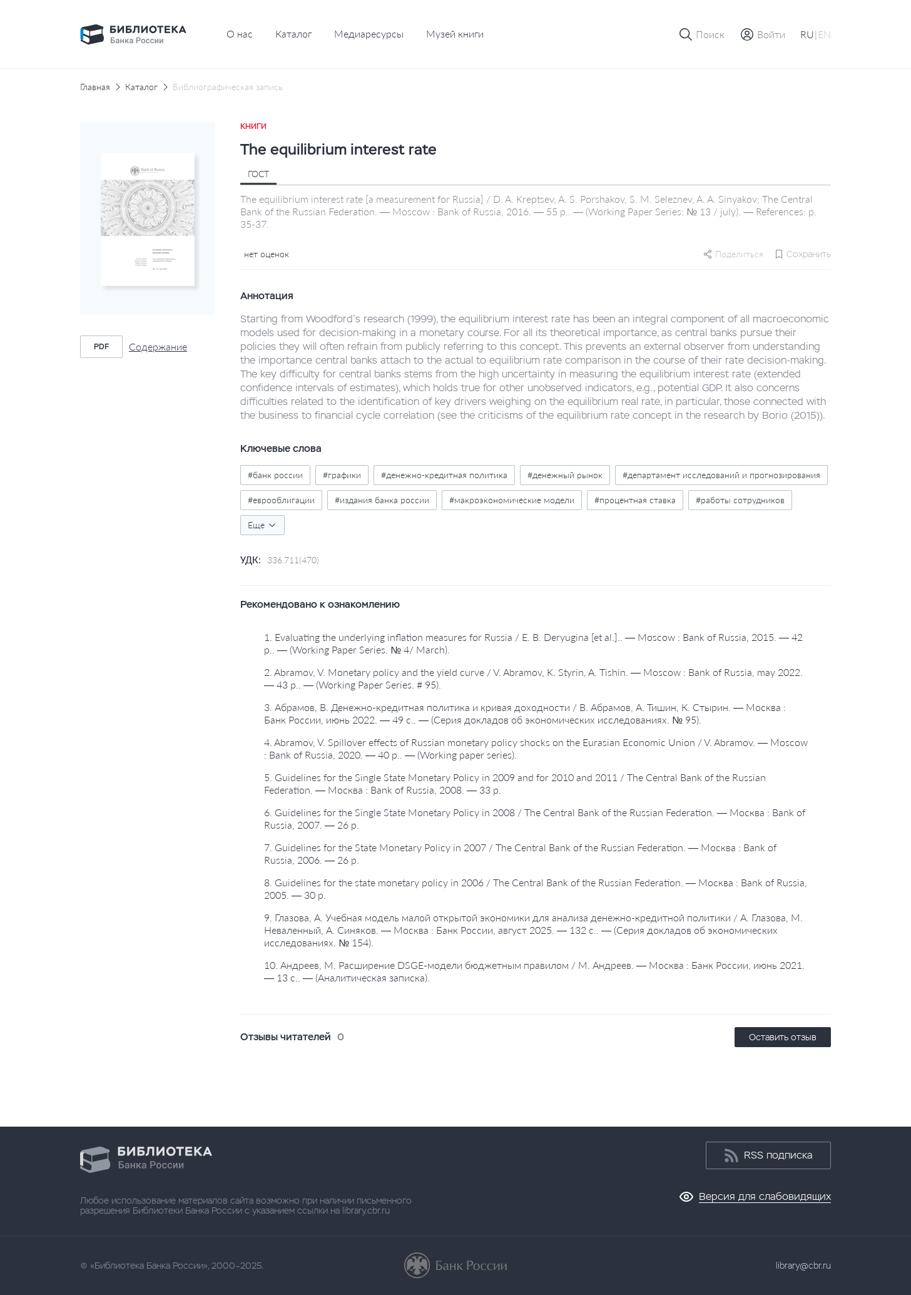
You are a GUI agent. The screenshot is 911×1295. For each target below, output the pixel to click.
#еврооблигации (281, 499)
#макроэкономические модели (511, 499)
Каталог (293, 33)
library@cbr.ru (803, 1265)
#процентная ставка (635, 499)
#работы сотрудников (740, 499)
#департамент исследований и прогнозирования (721, 474)
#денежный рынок (565, 474)
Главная (95, 87)
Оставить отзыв (783, 1037)
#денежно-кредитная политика (444, 474)
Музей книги (455, 33)
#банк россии (275, 474)
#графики (342, 474)
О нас (239, 33)
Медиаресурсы (369, 33)
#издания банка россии (382, 499)
